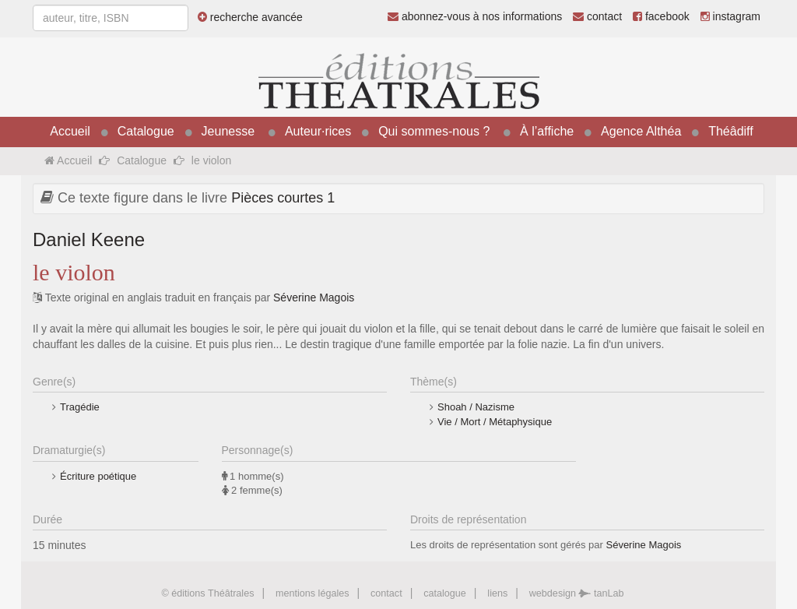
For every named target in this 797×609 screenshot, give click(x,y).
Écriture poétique (98, 476)
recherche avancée (250, 17)
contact (597, 16)
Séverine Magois (313, 297)
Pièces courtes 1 (283, 198)
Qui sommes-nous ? (434, 131)
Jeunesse (228, 131)
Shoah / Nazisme (475, 407)
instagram (730, 16)
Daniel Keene (89, 239)
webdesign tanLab (576, 593)
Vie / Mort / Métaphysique (494, 422)
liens (497, 593)
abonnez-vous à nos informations (475, 16)
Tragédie (80, 407)
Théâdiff (730, 131)
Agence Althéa (641, 131)
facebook (661, 16)
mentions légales (312, 593)
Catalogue (146, 131)
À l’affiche (547, 131)
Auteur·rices (318, 131)
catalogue (444, 593)
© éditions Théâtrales (207, 593)
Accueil (70, 131)
